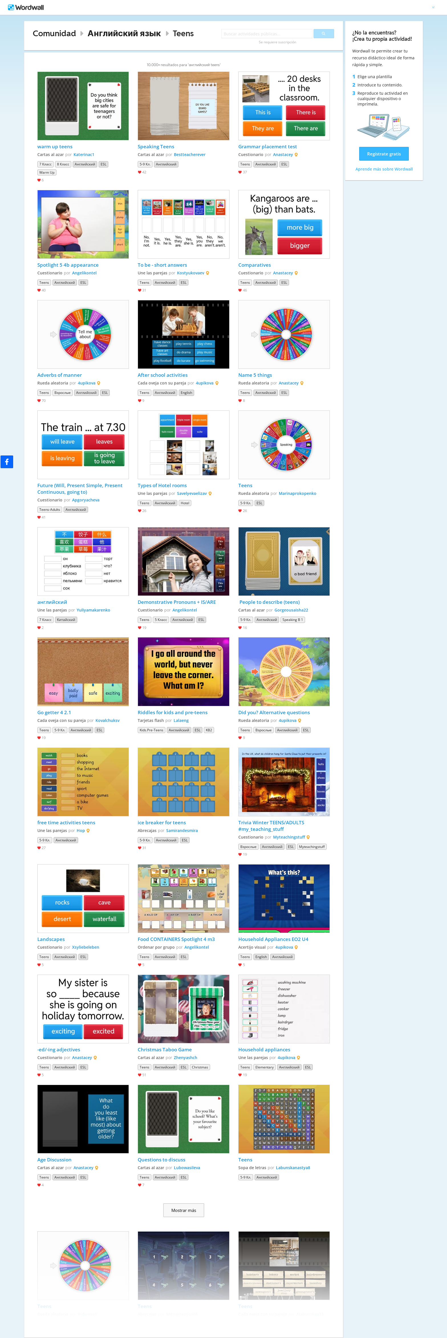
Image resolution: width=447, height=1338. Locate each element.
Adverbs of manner (59, 375)
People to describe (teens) (269, 602)
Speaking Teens (156, 146)
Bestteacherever (190, 154)
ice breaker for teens (162, 822)
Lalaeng (181, 720)
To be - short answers (162, 265)
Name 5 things (255, 375)
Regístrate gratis (384, 154)
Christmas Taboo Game (165, 1049)
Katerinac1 (84, 154)
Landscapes (51, 939)
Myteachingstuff (289, 837)
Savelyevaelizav (192, 493)
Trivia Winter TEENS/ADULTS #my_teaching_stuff (271, 825)
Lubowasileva (187, 1167)
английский (52, 602)
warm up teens (54, 146)
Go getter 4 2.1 (54, 712)
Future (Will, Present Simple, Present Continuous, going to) (80, 488)
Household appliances (264, 1049)
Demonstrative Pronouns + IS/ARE (177, 602)
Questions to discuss (161, 1159)
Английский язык (124, 33)
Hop (81, 830)
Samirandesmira (182, 830)
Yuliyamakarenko (93, 610)
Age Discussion (54, 1159)
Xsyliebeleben (85, 947)
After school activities (163, 375)
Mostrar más (183, 1210)
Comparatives (254, 265)
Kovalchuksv (107, 720)
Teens (183, 33)
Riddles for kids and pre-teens (173, 712)
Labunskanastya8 (293, 1167)
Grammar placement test (267, 146)
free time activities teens (66, 822)
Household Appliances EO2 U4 (273, 939)
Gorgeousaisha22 (291, 610)
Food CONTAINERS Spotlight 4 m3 (176, 939)
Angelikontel (84, 273)
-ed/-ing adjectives (58, 1049)
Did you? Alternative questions (274, 712)
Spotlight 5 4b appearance (68, 265)
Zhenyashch (185, 1057)
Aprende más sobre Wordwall (384, 169)
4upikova (87, 383)
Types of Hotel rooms (162, 485)
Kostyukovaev (190, 273)
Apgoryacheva (85, 500)
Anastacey (283, 154)
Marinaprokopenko (297, 493)
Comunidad (54, 33)
